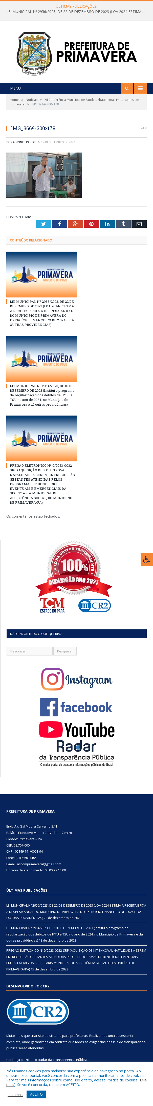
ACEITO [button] (36, 1094)
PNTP (28, 1059)
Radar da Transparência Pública (62, 1059)
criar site (37, 1035)
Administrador (24, 142)
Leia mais (15, 1094)
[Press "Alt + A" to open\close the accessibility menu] (147, 559)
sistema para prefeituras (68, 1035)
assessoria (124, 1035)
